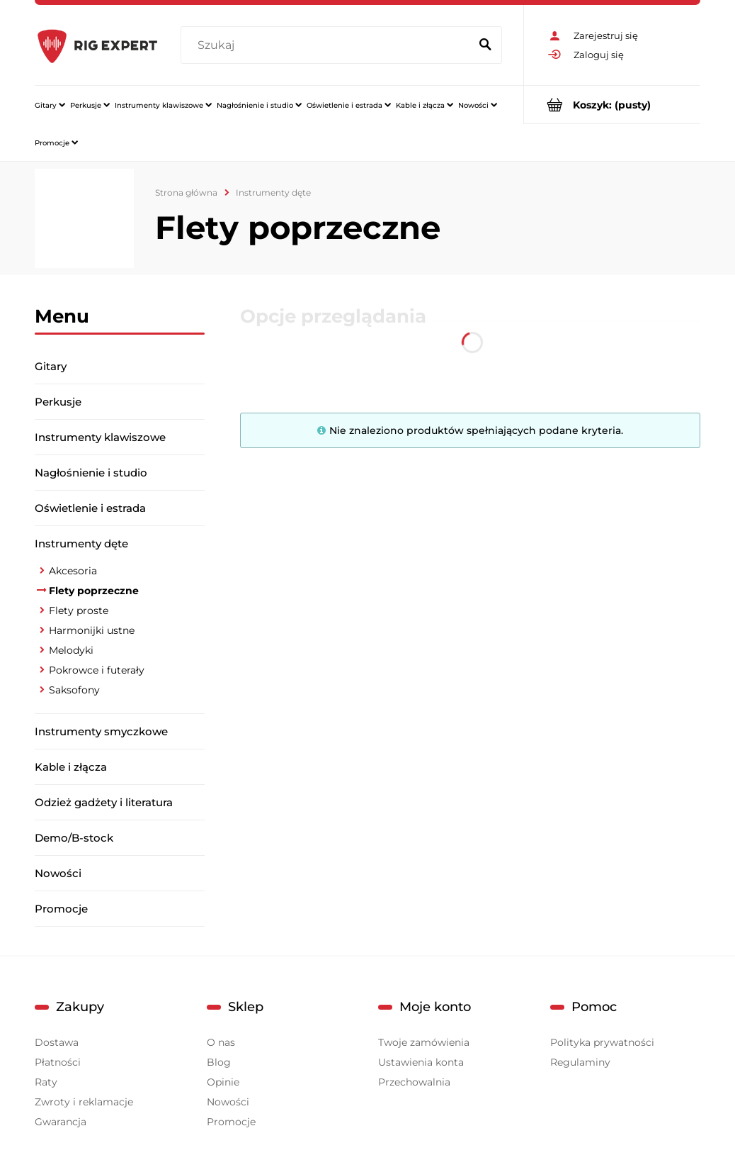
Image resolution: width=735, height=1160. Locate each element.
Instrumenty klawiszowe (100, 437)
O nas (221, 1042)
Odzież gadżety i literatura (104, 802)
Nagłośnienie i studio (91, 472)
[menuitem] (50, 105)
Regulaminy (580, 1062)
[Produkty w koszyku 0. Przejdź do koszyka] (612, 104)
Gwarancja (60, 1121)
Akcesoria (73, 570)
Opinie (223, 1082)
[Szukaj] (485, 45)
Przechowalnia (414, 1082)
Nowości (58, 873)
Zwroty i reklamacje (84, 1101)
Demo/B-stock (74, 837)
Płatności (58, 1062)
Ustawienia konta (421, 1062)
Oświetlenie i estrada (90, 508)
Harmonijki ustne (92, 630)
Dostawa (57, 1042)
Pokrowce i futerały (96, 670)
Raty (46, 1082)
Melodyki (71, 650)
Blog (219, 1062)
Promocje (61, 908)
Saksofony (74, 690)
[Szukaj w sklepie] (328, 45)
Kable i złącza (71, 767)
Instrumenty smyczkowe (101, 731)
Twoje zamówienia (423, 1042)
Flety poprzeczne (94, 590)
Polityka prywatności (602, 1042)
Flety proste (78, 610)
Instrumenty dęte (81, 543)
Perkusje (58, 401)
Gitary (51, 366)
